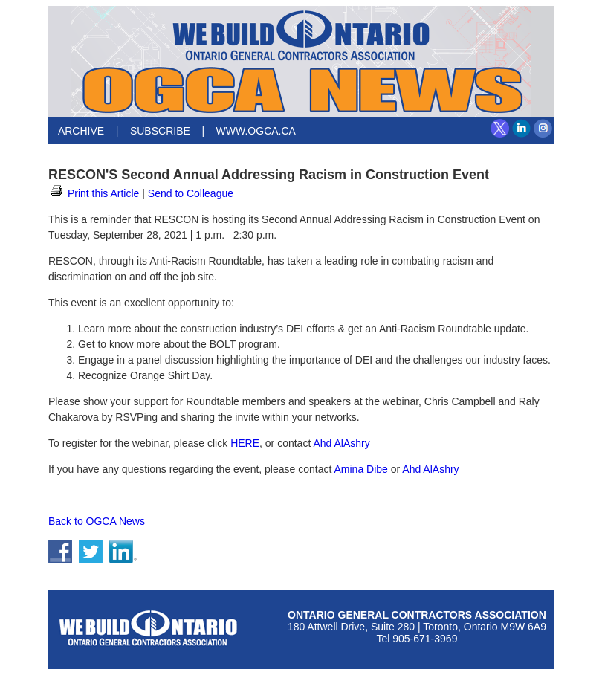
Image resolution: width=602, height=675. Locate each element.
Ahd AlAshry (341, 443)
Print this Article (93, 193)
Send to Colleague (190, 193)
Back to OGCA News (96, 521)
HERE (244, 443)
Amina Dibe (360, 469)
